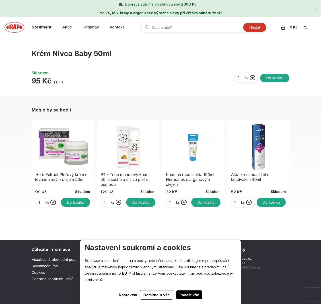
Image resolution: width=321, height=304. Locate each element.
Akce (67, 27)
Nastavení (128, 295)
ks (242, 77)
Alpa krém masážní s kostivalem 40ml (250, 177)
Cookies (38, 272)
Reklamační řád (45, 266)
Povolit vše (189, 295)
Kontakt (117, 27)
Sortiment (41, 27)
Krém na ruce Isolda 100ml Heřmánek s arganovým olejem (190, 179)
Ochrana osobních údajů (52, 279)
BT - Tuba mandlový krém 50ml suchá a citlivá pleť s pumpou (124, 179)
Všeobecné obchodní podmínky (59, 259)
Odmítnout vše (156, 295)
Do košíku (274, 78)
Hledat (254, 27)
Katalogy (90, 27)
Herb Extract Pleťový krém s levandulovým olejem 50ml (61, 177)
